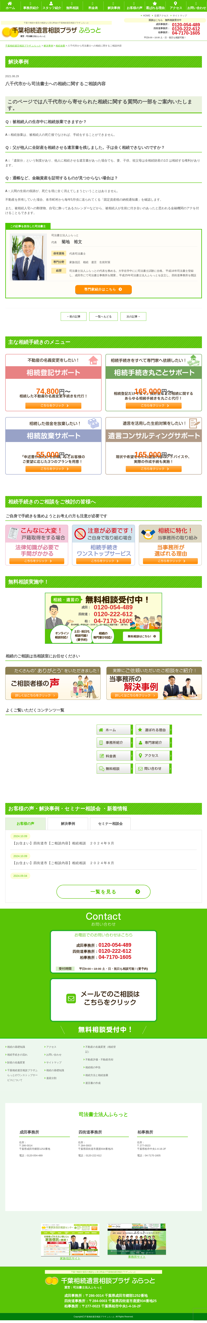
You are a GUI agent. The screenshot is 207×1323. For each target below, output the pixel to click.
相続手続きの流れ (17, 1057)
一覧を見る (103, 894)
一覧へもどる (103, 319)
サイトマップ (180, 15)
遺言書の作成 (93, 1085)
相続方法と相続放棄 (96, 1078)
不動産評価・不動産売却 (99, 1062)
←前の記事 (73, 319)
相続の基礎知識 (16, 1049)
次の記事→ (133, 319)
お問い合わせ (54, 1057)
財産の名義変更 (16, 1065)
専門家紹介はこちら (100, 291)
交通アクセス (161, 15)
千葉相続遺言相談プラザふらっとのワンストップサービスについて (22, 1078)
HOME (146, 15)
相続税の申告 (93, 1070)
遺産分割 (51, 1081)
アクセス (51, 1049)
